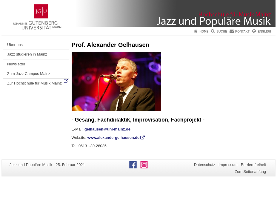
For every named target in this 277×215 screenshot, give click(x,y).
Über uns (15, 44)
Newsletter (16, 64)
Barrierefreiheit (253, 164)
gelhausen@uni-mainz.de (107, 129)
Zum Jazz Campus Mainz (28, 73)
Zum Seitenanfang (250, 171)
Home (203, 31)
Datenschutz (204, 164)
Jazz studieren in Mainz (27, 54)
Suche (222, 31)
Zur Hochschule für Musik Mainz (34, 83)
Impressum (227, 164)
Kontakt (242, 31)
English (264, 31)
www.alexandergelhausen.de (113, 137)
